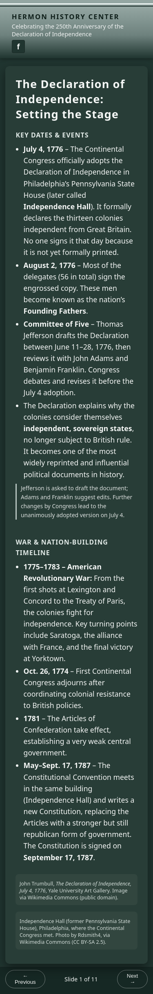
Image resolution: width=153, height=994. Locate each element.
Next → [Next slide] (132, 979)
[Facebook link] (18, 46)
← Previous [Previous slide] (25, 979)
